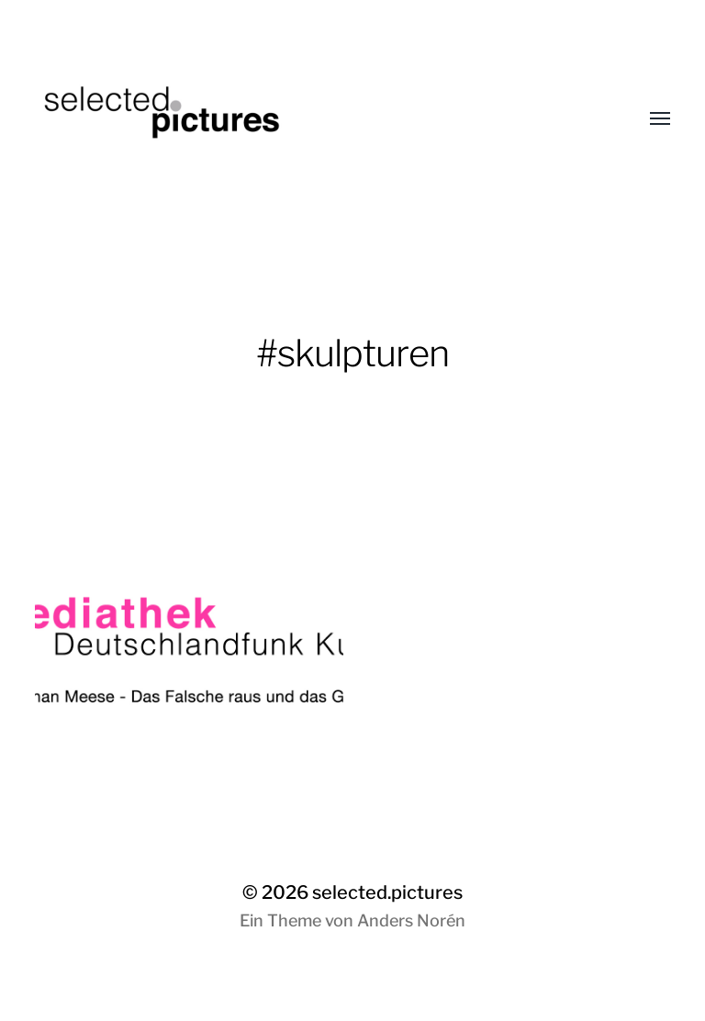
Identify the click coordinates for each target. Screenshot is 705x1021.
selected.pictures (387, 892)
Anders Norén (411, 920)
